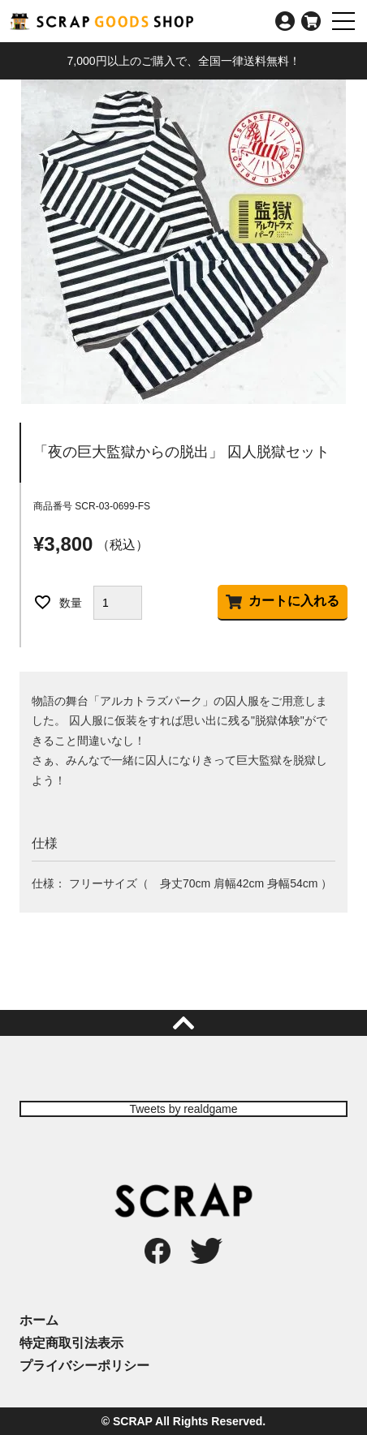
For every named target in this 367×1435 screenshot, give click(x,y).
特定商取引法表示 (71, 1343)
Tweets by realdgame (183, 1108)
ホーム (38, 1320)
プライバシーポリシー (84, 1366)
